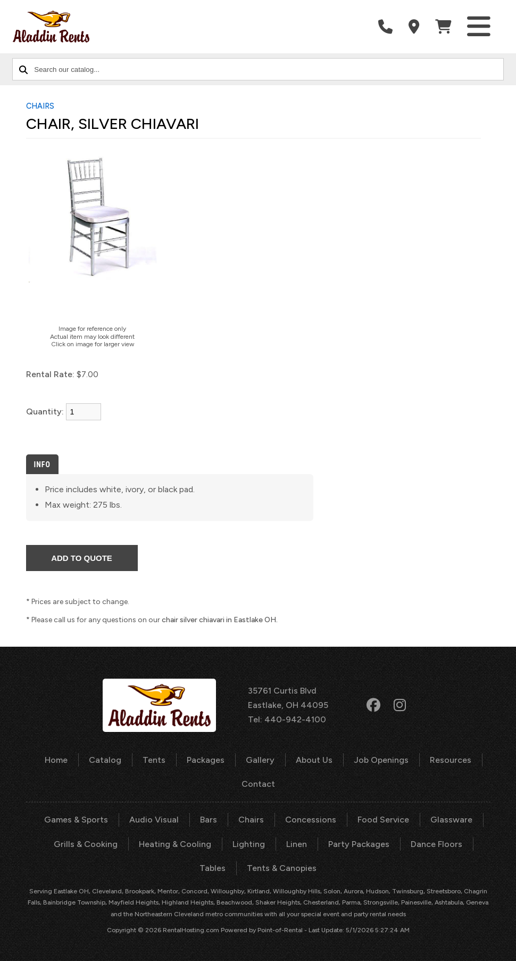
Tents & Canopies (282, 868)
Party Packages (358, 844)
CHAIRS (40, 106)
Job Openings (381, 760)
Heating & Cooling (175, 844)
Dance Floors (436, 844)
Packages (205, 760)
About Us (314, 760)
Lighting (248, 844)
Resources (450, 760)
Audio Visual (154, 820)
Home (56, 760)
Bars (208, 820)
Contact (258, 784)
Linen (296, 844)
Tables (212, 868)
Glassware (451, 820)
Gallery (260, 760)
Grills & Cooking (86, 844)
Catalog (105, 760)
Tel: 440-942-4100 (287, 719)
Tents (154, 760)
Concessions (310, 820)
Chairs (251, 820)
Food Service (383, 820)
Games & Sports (76, 820)
